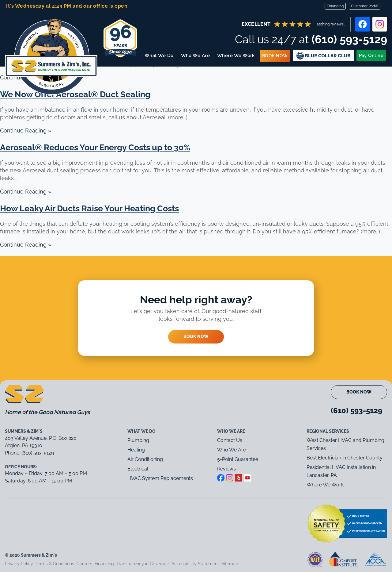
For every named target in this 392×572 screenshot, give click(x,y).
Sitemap (229, 563)
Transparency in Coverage (142, 563)
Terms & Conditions (55, 563)
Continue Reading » (25, 130)
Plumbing (138, 440)
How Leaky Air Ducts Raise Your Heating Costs (89, 208)
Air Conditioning (145, 459)
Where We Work (236, 55)
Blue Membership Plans (323, 55)
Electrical (137, 469)
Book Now (275, 55)
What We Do (159, 55)
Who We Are (195, 55)
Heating (136, 450)
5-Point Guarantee (237, 459)
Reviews (226, 469)
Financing (335, 6)
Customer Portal (364, 6)
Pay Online (371, 55)
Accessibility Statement (195, 563)
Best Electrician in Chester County (345, 458)
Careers (84, 563)
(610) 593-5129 (349, 39)
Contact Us (229, 440)
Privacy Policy (19, 563)
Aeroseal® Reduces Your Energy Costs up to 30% (95, 147)
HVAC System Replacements (160, 478)
